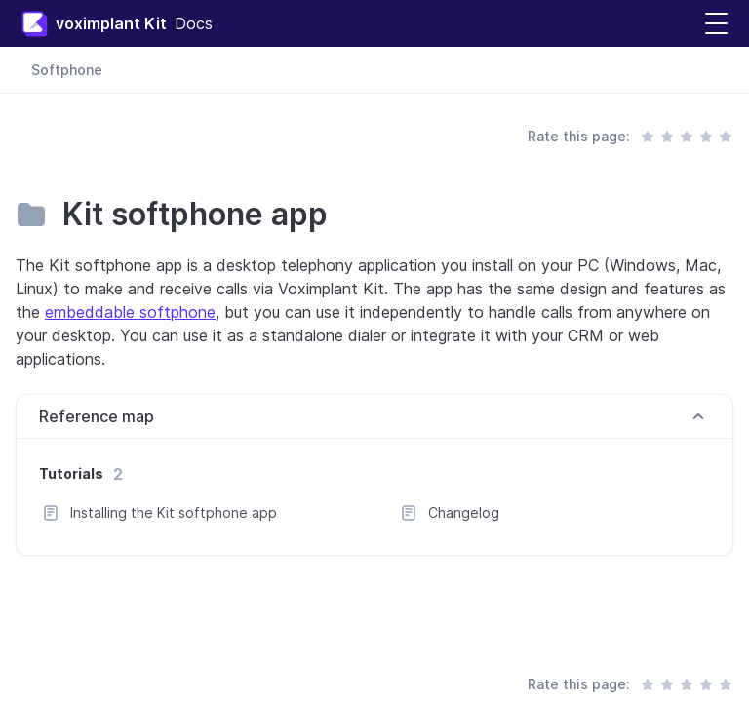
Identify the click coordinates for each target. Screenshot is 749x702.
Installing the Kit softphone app (173, 512)
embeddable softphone (130, 312)
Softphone (66, 69)
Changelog (463, 512)
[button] (716, 24)
